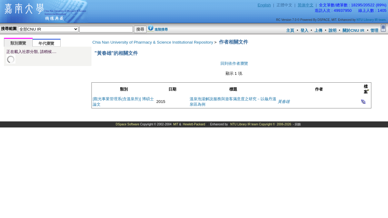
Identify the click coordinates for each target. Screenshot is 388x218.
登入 (304, 30)
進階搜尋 (161, 29)
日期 (172, 89)
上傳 (318, 30)
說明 (333, 30)
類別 (124, 89)
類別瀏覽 (18, 43)
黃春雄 (284, 101)
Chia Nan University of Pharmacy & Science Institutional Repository (152, 42)
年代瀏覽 (46, 43)
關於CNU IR (353, 30)
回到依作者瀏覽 (234, 63)
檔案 (366, 89)
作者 (319, 89)
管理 (374, 30)
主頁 (290, 30)
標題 (233, 89)
